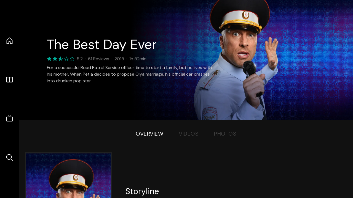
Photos (225, 133)
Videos (189, 133)
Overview (149, 133)
